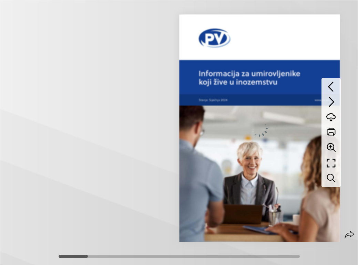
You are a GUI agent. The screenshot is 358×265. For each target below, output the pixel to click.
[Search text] (331, 178)
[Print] (331, 132)
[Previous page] (331, 86)
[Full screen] (331, 163)
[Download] (331, 117)
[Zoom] (331, 147)
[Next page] (331, 101)
